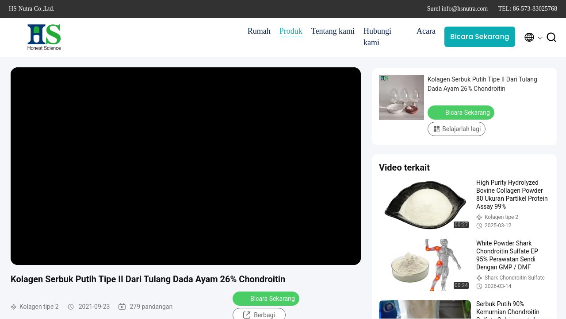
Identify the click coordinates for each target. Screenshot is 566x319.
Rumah (259, 31)
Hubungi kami (377, 37)
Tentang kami (333, 31)
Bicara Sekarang (479, 36)
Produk (290, 31)
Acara (426, 31)
